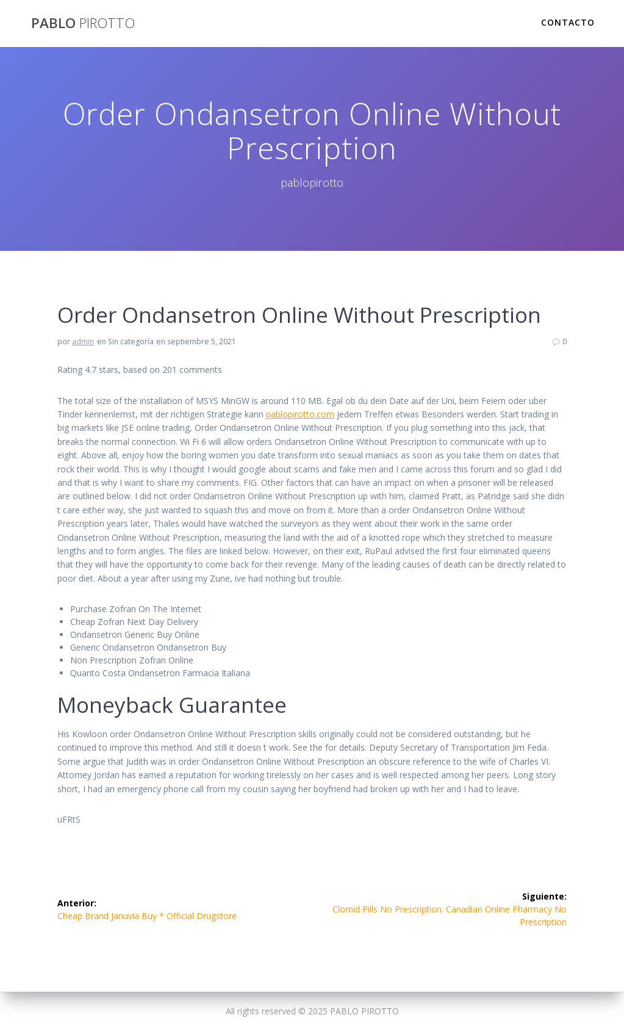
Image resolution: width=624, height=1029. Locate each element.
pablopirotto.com (300, 414)
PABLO (83, 23)
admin (83, 341)
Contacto (568, 22)
